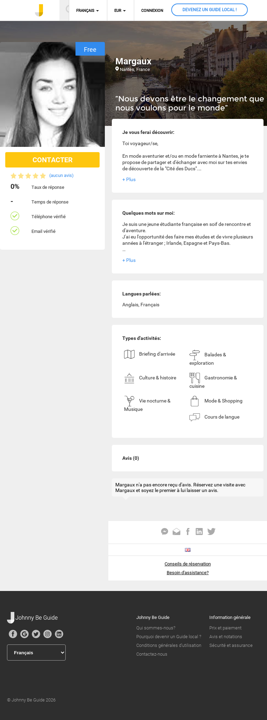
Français (85, 10)
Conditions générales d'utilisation (168, 645)
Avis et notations (225, 636)
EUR (117, 10)
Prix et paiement (225, 627)
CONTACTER (53, 160)
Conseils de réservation (188, 563)
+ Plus (129, 179)
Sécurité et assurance (231, 645)
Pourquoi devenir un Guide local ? (168, 636)
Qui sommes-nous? (155, 627)
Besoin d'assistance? (188, 572)
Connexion (152, 10)
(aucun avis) (61, 175)
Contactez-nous (151, 654)
